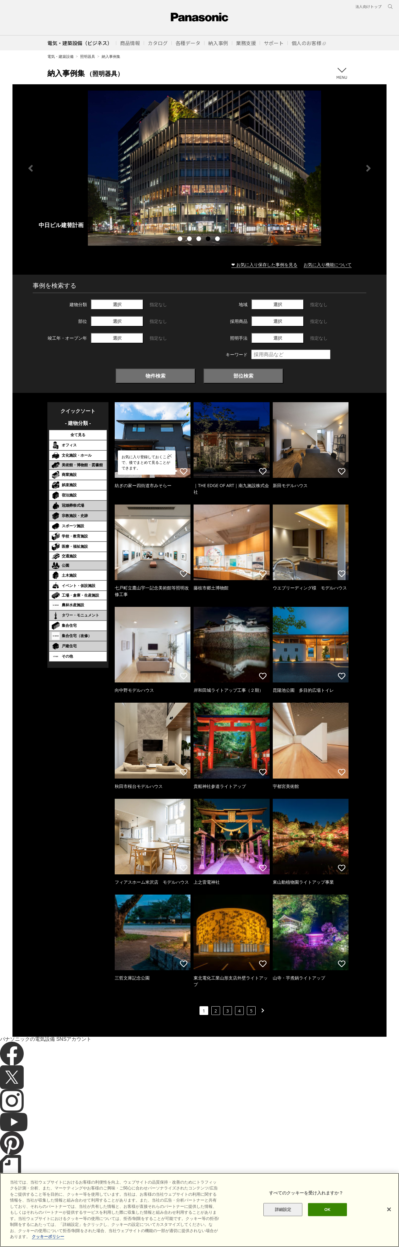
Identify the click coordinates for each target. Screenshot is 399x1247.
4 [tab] (209, 239)
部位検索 (243, 375)
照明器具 (87, 56)
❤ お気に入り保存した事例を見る (264, 265)
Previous (30, 168)
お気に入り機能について (328, 265)
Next (368, 168)
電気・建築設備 (60, 56)
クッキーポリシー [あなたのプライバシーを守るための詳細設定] (48, 1236)
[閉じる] (389, 1209)
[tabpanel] (199, 168)
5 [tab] (218, 239)
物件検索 (156, 375)
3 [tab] (199, 239)
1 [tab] (181, 239)
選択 (117, 304)
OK (327, 1209)
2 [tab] (190, 239)
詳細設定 (283, 1209)
